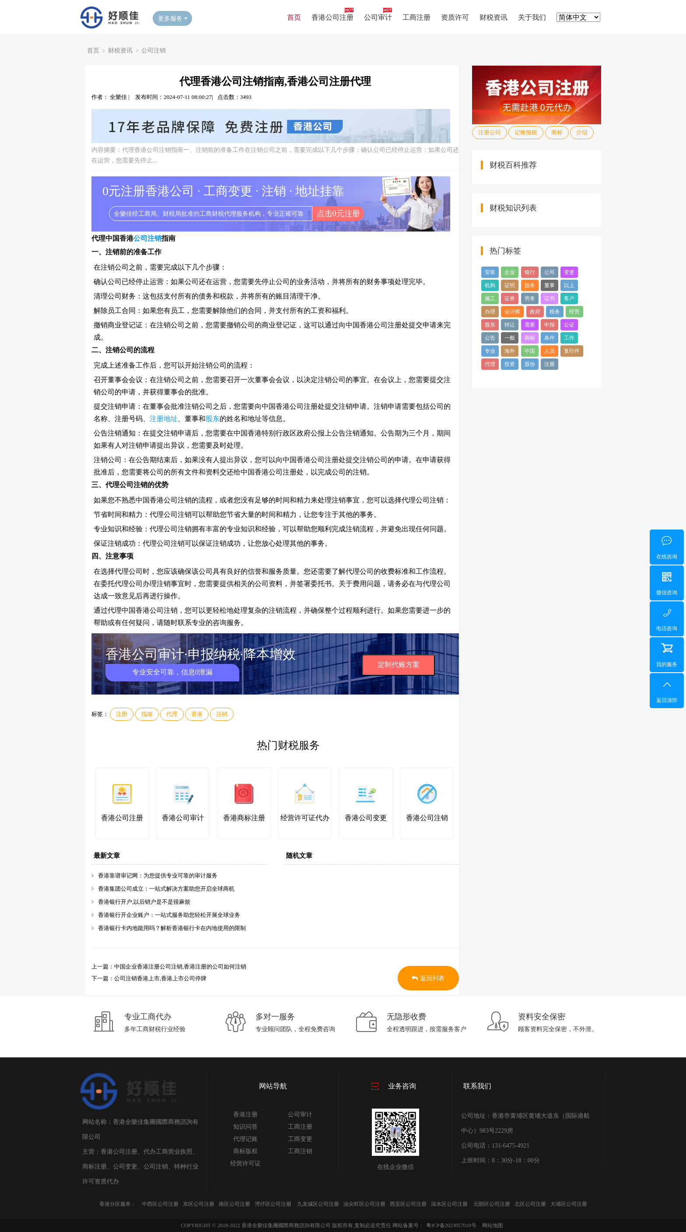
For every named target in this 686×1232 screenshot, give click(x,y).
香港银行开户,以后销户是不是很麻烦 (144, 902)
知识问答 (245, 1126)
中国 (530, 351)
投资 (509, 364)
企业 (509, 272)
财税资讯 (494, 17)
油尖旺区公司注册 (364, 1204)
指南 (147, 714)
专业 (490, 351)
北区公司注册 (530, 1204)
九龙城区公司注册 (318, 1204)
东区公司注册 (198, 1204)
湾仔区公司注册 (273, 1204)
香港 (197, 714)
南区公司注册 (234, 1204)
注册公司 (489, 132)
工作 (569, 338)
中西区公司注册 (160, 1204)
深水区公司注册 (449, 1204)
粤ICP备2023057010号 (451, 1225)
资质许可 (455, 17)
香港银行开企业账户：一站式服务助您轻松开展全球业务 (169, 915)
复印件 (572, 351)
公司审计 (378, 17)
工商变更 (300, 1139)
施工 (490, 298)
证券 (509, 298)
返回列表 (428, 978)
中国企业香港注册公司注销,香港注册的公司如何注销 (180, 966)
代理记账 (245, 1139)
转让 (509, 325)
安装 (490, 272)
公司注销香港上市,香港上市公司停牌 (160, 978)
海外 (509, 351)
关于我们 (532, 17)
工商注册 (416, 17)
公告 (490, 338)
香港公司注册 (333, 17)
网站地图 (492, 1225)
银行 (530, 272)
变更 (569, 272)
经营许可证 (245, 1163)
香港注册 (245, 1114)
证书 (549, 298)
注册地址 (164, 418)
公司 (549, 272)
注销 (222, 714)
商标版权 (245, 1151)
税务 (555, 312)
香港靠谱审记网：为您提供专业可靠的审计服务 (157, 875)
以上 (569, 285)
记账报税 (525, 132)
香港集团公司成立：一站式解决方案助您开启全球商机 (166, 888)
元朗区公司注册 (491, 1204)
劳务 (530, 298)
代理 (172, 714)
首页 (294, 17)
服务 (530, 285)
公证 (569, 325)
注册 (121, 714)
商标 (557, 132)
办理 (490, 312)
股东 (213, 418)
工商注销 (300, 1151)
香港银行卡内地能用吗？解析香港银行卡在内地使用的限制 (172, 928)
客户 (569, 298)
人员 (549, 351)
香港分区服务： (117, 1204)
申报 (549, 325)
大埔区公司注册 (568, 1204)
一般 (509, 338)
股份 (530, 364)
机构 (490, 285)
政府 (535, 312)
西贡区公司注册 (408, 1204)
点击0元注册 (338, 213)
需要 (530, 325)
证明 (509, 285)
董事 (549, 285)
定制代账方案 (399, 664)
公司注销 (153, 50)
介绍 (582, 132)
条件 (549, 338)
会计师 (512, 312)
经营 (574, 312)
